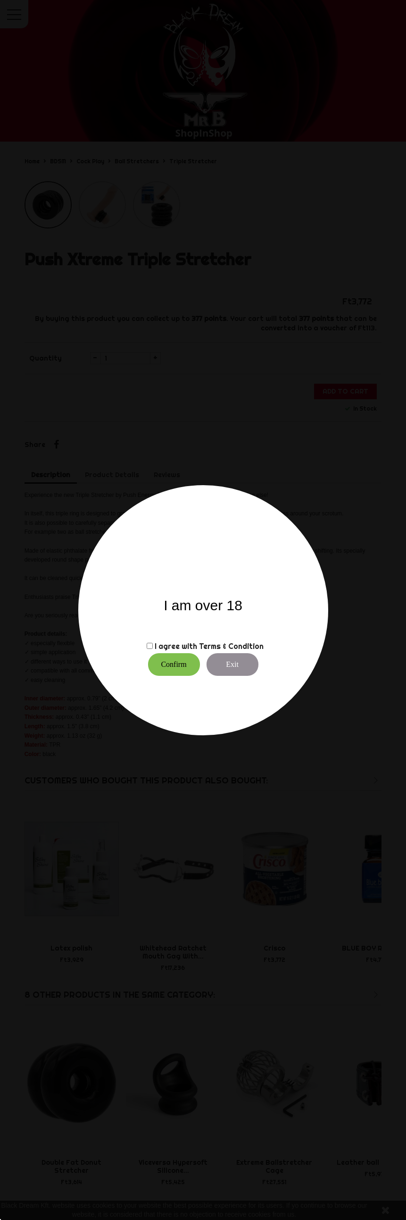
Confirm (173, 664)
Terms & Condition (231, 646)
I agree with (176, 646)
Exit (232, 664)
